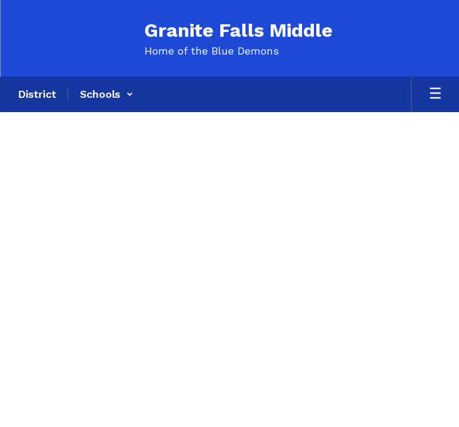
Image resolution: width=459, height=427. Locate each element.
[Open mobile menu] (435, 94)
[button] (106, 94)
